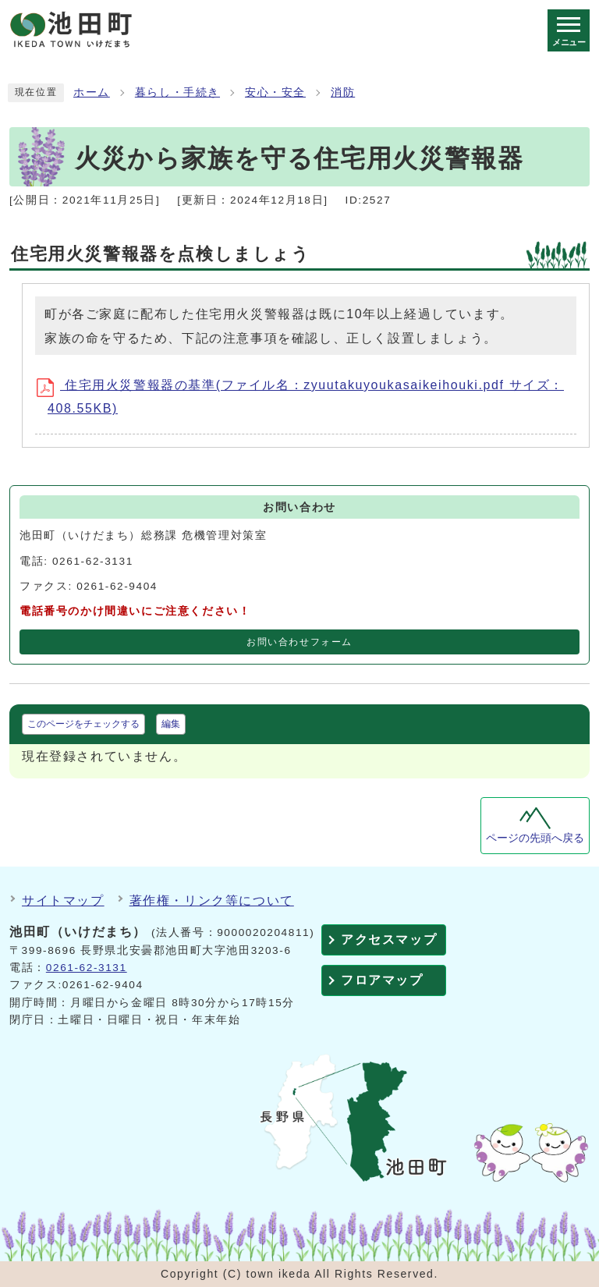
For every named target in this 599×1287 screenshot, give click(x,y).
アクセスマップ (389, 939)
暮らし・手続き (177, 92)
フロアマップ (382, 980)
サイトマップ (63, 900)
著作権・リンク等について (211, 900)
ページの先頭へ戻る (535, 838)
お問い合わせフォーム (299, 642)
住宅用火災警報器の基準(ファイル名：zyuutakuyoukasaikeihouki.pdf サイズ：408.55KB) (306, 396)
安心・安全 (275, 92)
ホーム (91, 92)
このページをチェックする (83, 723)
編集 (170, 723)
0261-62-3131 (86, 967)
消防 (343, 92)
